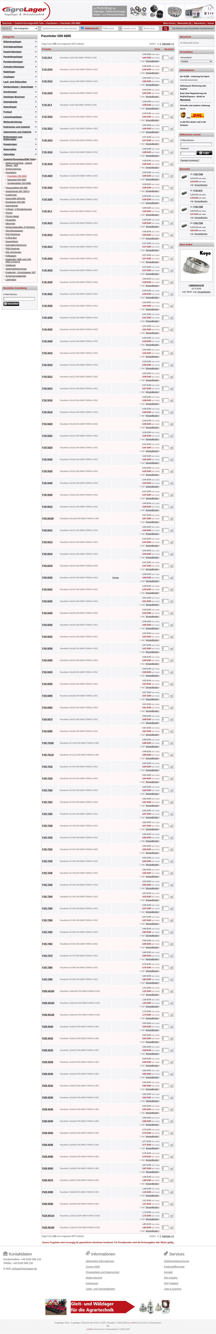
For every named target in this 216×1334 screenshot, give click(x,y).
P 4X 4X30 (47, 317)
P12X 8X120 (48, 1227)
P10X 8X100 (48, 991)
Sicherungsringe (13, 169)
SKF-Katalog (171, 1283)
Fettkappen (11, 256)
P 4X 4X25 (47, 306)
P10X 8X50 (47, 1133)
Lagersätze (11, 279)
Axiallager (8, 76)
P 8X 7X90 (47, 979)
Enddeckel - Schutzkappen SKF (21, 272)
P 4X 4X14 (47, 246)
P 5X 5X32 (47, 471)
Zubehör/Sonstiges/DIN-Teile (29, 23)
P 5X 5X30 (47, 459)
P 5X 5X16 (47, 400)
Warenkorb (199, 23)
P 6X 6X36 (47, 648)
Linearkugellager (12, 116)
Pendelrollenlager (13, 61)
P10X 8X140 (48, 1015)
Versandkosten (152, 61)
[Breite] (151, 28)
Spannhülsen (12, 241)
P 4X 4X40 (47, 341)
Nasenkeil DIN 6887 (16, 179)
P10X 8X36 (47, 1097)
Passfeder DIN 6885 (70, 23)
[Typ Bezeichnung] (60, 28)
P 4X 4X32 (47, 329)
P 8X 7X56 (47, 920)
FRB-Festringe (12, 248)
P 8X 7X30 (47, 837)
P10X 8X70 (47, 1180)
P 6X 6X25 (47, 601)
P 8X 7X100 (48, 743)
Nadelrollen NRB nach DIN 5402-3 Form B (18, 260)
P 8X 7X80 (47, 967)
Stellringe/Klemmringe (16, 269)
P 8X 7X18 (47, 778)
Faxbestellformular (174, 1266)
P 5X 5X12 (47, 376)
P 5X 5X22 (47, 436)
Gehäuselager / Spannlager (18, 86)
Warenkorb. (185, 100)
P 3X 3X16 (47, 152)
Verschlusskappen (14, 231)
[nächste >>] (168, 44)
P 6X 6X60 (47, 695)
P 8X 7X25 (47, 814)
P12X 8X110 (48, 1215)
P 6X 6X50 (47, 684)
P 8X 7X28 (47, 825)
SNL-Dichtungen (13, 252)
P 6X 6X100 (48, 518)
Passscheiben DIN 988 (16, 188)
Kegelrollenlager (12, 51)
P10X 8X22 (47, 1038)
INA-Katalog (170, 1277)
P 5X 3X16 (47, 353)
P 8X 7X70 (47, 955)
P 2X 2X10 (47, 69)
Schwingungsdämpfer (16, 276)
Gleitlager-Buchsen (14, 96)
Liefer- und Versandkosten (100, 1288)
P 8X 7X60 (47, 932)
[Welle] (110, 28)
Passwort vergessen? (189, 160)
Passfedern (52, 23)
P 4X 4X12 (47, 235)
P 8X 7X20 (47, 790)
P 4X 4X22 (47, 294)
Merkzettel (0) (184, 23)
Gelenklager (10, 106)
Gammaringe (12, 205)
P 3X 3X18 (47, 164)
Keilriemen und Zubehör (16, 127)
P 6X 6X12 (47, 530)
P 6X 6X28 (47, 613)
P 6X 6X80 (47, 731)
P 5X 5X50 (47, 495)
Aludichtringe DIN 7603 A (18, 191)
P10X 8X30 (47, 1074)
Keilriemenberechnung (176, 1261)
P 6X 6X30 (47, 625)
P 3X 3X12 (47, 128)
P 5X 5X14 (47, 388)
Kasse (211, 23)
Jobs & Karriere (172, 1288)
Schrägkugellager (13, 46)
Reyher (115, 577)
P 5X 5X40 (47, 483)
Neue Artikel (186, 244)
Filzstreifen (11, 220)
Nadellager (9, 71)
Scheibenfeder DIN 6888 (19, 183)
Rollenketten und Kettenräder (12, 138)
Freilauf (7, 111)
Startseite (7, 23)
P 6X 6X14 (47, 542)
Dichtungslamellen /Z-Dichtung (20, 227)
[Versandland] (196, 61)
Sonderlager (10, 91)
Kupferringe (11, 195)
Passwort (184, 148)
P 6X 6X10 (47, 506)
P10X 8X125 (48, 1003)
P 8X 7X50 (47, 908)
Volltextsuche (92, 28)
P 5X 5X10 (47, 365)
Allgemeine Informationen (100, 1261)
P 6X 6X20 (47, 577)
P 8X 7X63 (47, 944)
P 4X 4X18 (47, 270)
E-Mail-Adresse (10, 294)
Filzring (9, 213)
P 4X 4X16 (47, 258)
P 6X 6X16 (47, 554)
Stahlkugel (11, 265)
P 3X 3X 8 (47, 105)
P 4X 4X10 (47, 223)
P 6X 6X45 (47, 672)
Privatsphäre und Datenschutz (102, 1272)
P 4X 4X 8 (47, 211)
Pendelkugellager (13, 56)
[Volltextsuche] (82, 28)
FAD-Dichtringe (13, 234)
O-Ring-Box (11, 238)
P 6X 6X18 (47, 566)
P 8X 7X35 (47, 861)
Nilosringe (10, 223)
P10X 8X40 (47, 1109)
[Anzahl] (165, 58)
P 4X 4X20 (47, 282)
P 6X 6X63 (47, 707)
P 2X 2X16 (47, 93)
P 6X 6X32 (47, 636)
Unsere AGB (93, 1266)
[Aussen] (130, 28)
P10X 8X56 (47, 1145)
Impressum (92, 1283)
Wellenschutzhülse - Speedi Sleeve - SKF (19, 164)
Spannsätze (9, 149)
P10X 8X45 (47, 1121)
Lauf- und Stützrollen (15, 81)
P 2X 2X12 (47, 81)
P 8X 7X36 (47, 873)
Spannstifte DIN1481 (15, 198)
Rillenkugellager (12, 41)
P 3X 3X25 (47, 199)
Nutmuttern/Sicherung (16, 245)
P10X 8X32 (47, 1085)
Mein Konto (169, 23)
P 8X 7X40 (47, 885)
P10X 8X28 (47, 1062)
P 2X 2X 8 (47, 57)
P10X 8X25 (47, 1050)
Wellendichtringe (12, 121)
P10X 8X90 (47, 1204)
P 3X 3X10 (47, 116)
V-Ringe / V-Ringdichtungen (19, 209)
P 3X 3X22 (47, 187)
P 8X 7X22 (47, 802)
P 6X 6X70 (47, 719)
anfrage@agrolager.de (24, 1268)
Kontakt (168, 1272)
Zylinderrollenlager (13, 66)
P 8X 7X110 (48, 755)
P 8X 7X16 (47, 766)
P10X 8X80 (47, 1192)
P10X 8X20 (47, 1026)
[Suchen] (165, 28)
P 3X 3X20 (47, 176)
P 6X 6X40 (47, 660)
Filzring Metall (12, 216)
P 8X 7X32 (47, 849)
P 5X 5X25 (47, 447)
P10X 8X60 (47, 1156)
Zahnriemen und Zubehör (17, 132)
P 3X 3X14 (47, 140)
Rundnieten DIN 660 (15, 202)
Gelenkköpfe (10, 101)
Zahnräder (9, 154)
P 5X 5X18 (47, 412)
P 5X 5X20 (47, 424)
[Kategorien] (25, 28)
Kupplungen (10, 144)
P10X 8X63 (47, 1168)
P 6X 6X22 (47, 589)
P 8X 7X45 (47, 896)
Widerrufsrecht (94, 1277)
